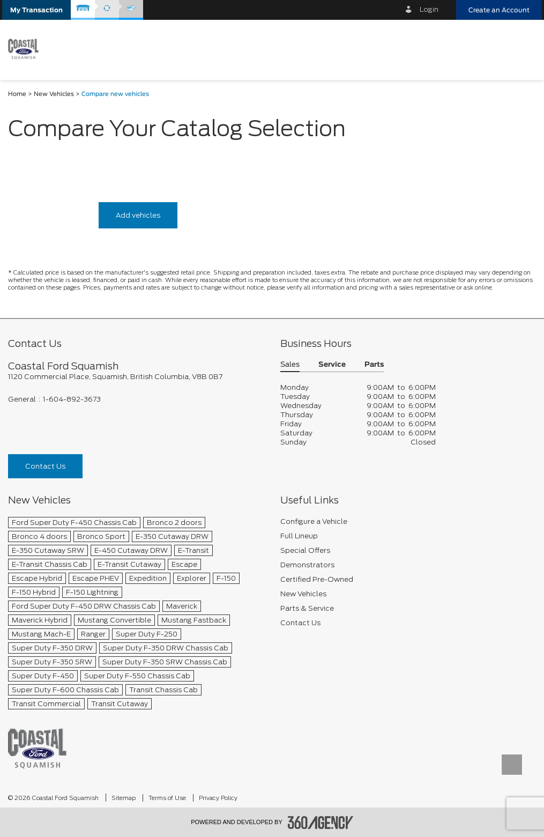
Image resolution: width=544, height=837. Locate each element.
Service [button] (332, 364)
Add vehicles (138, 215)
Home (17, 94)
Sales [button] (290, 364)
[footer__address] (136, 376)
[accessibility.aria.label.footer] (320, 822)
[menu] (522, 49)
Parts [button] (374, 364)
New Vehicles (54, 94)
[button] (36, 10)
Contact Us (45, 466)
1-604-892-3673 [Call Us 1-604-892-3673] (72, 399)
